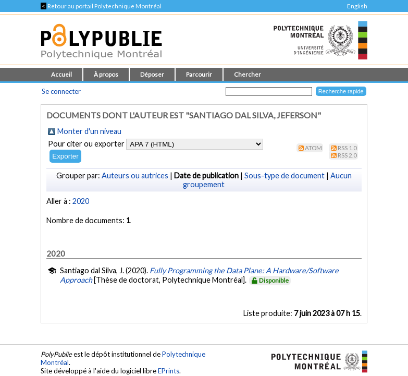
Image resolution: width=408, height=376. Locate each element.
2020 (80, 201)
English (357, 6)
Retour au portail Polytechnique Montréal (101, 6)
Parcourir (199, 74)
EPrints (168, 371)
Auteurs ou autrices (135, 175)
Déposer (152, 74)
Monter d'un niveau (89, 131)
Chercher (247, 74)
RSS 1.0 (347, 147)
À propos (106, 74)
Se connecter (61, 91)
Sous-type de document (284, 175)
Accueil (61, 74)
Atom (313, 147)
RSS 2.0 (347, 155)
